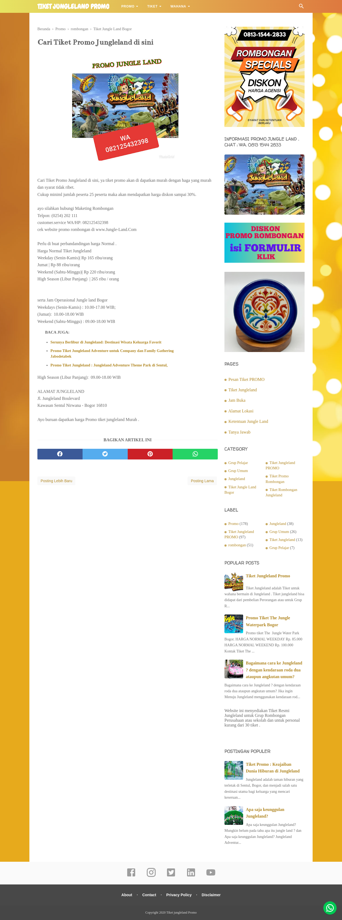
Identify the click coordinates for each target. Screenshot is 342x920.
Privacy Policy (179, 895)
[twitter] (105, 454)
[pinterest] (150, 454)
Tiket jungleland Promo (73, 6)
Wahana (178, 6)
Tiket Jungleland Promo (268, 576)
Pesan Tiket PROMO (246, 379)
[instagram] (151, 876)
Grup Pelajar (238, 463)
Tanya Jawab (239, 432)
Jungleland (236, 479)
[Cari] (301, 7)
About (126, 895)
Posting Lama (202, 481)
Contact (149, 895)
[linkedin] (191, 876)
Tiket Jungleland (242, 390)
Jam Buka (237, 400)
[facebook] (60, 454)
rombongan (237, 545)
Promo (127, 6)
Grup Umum (238, 471)
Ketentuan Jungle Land (248, 421)
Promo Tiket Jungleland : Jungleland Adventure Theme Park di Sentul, (109, 365)
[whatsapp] (195, 454)
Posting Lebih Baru (56, 481)
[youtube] (210, 876)
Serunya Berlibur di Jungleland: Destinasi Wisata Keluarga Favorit (105, 342)
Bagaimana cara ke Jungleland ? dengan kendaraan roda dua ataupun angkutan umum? (274, 670)
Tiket (152, 6)
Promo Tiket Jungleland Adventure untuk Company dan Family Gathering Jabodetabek (112, 353)
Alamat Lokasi (241, 411)
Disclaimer (211, 895)
